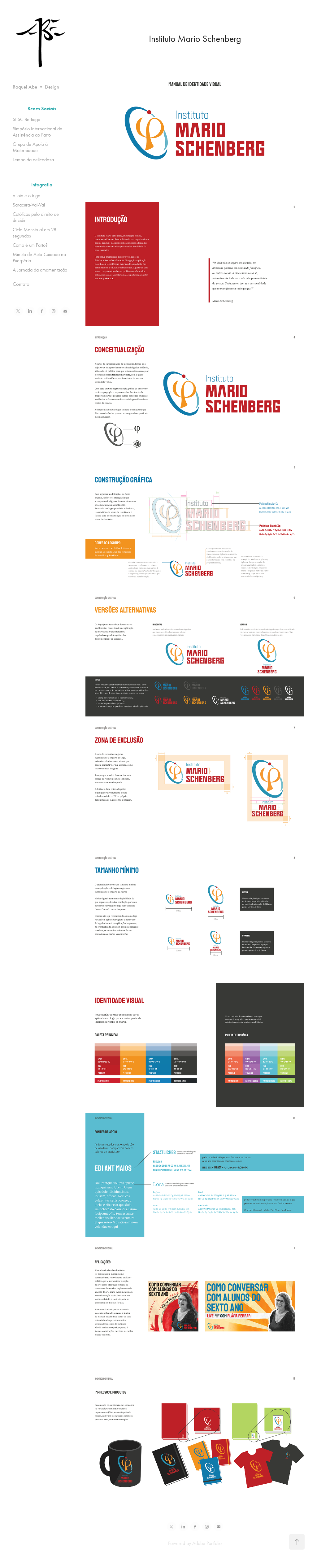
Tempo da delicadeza (33, 160)
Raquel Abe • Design (36, 87)
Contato (21, 284)
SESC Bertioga (26, 119)
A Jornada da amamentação (40, 270)
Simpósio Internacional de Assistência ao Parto (37, 132)
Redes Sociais (42, 108)
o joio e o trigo (26, 195)
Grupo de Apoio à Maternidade (30, 147)
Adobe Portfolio (207, 1543)
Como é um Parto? (30, 245)
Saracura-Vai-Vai (29, 205)
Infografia (41, 184)
